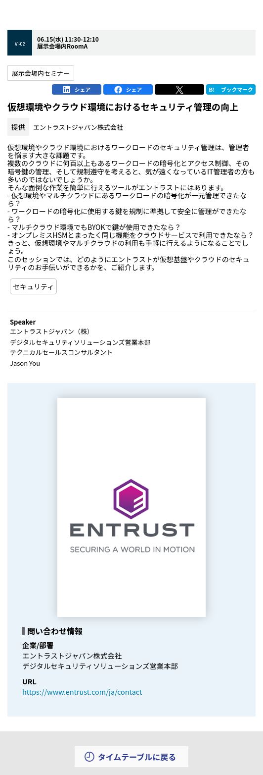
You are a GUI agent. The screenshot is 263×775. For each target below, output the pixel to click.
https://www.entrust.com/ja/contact (82, 691)
